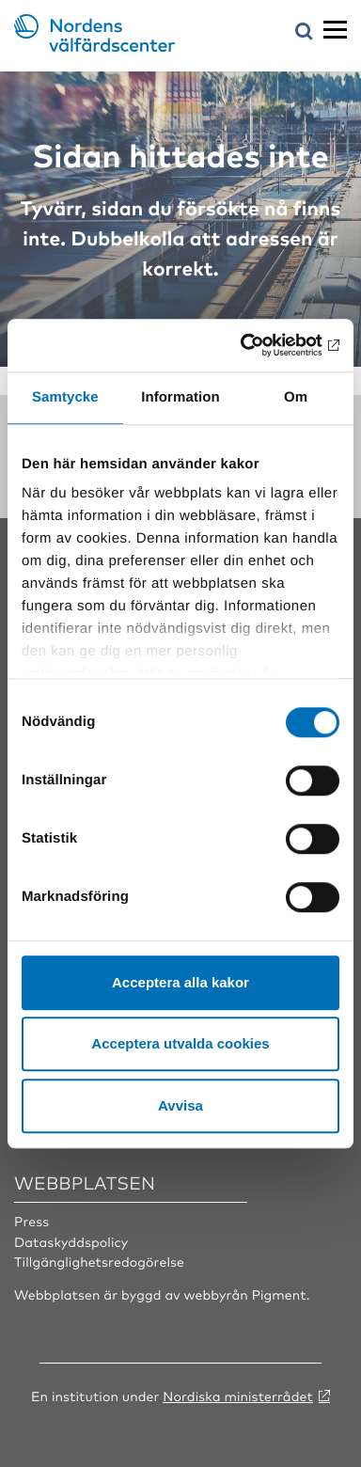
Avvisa (180, 1105)
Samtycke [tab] (65, 397)
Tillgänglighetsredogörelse (99, 1262)
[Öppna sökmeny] (304, 32)
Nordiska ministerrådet (238, 1396)
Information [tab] (180, 397)
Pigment (279, 1294)
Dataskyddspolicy (71, 1242)
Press (31, 1221)
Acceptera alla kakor (180, 982)
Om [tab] (295, 397)
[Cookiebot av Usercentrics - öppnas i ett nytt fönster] (258, 345)
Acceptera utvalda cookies (180, 1043)
